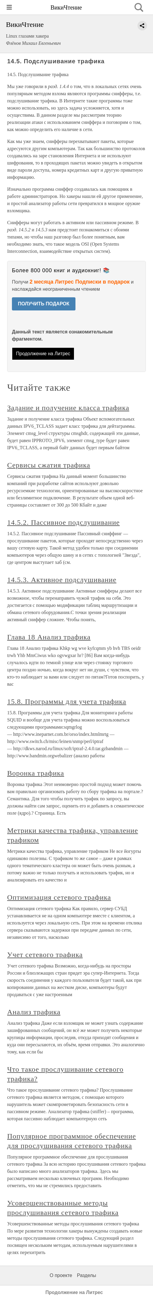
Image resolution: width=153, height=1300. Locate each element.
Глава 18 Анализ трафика (49, 637)
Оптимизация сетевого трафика (59, 897)
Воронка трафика (35, 773)
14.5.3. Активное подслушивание (61, 580)
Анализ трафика (34, 1012)
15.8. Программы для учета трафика (66, 701)
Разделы (86, 1275)
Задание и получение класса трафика (68, 408)
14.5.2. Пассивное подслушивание (63, 522)
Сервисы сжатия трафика (48, 465)
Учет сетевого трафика (45, 955)
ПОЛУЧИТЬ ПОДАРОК (43, 303)
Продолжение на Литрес (43, 353)
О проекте (61, 1275)
